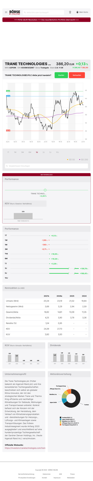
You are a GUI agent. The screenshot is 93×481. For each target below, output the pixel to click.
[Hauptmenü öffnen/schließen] (6, 12)
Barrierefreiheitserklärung (26, 474)
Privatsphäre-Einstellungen (26, 478)
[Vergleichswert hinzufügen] (46, 166)
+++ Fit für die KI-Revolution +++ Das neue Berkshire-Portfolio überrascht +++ (46, 20)
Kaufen (61, 75)
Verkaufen (77, 75)
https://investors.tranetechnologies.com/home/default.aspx (31, 448)
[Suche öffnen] (43, 12)
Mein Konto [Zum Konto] (82, 12)
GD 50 (72, 159)
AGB (60, 474)
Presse (72, 474)
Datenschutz (46, 474)
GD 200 (84, 159)
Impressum (57, 478)
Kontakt (44, 478)
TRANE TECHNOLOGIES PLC (38, 194)
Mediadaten (71, 478)
